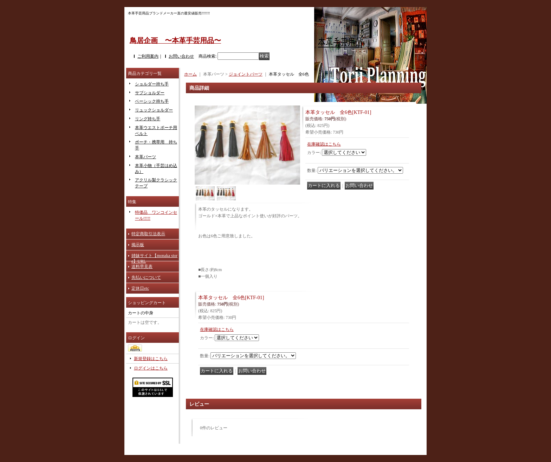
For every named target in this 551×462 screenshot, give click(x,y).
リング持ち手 (147, 118)
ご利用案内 (147, 56)
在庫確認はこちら (324, 144)
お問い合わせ (181, 56)
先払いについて (146, 277)
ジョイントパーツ (245, 74)
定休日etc (140, 288)
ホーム (190, 74)
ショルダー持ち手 (152, 84)
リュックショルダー (154, 110)
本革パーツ (145, 156)
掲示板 (137, 244)
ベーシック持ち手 (152, 101)
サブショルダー (149, 92)
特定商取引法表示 (148, 233)
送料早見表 (142, 266)
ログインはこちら (151, 368)
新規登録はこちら (151, 358)
